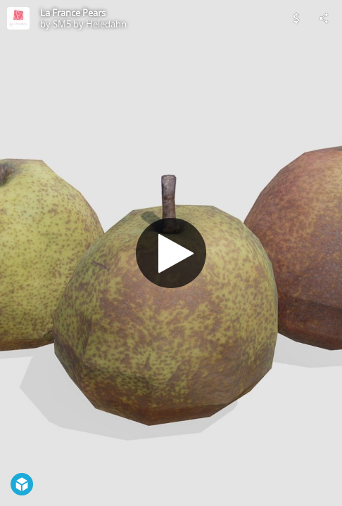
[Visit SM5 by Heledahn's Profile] (18, 18)
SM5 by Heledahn (90, 24)
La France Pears (73, 12)
